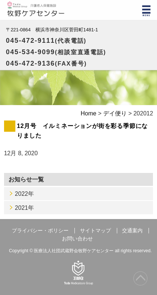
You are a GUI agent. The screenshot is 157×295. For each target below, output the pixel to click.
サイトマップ (95, 230)
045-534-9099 (56, 52)
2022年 (24, 194)
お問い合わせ (77, 239)
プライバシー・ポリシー (40, 230)
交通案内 (132, 230)
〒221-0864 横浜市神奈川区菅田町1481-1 (52, 29)
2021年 (24, 208)
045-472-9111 (46, 40)
